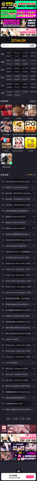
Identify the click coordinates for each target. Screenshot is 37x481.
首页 (8, 419)
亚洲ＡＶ (9, 60)
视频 (2, 62)
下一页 (22, 419)
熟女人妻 (9, 64)
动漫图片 (33, 76)
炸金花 (17, 56)
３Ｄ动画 (33, 60)
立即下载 (30, 477)
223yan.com (18, 41)
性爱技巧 (33, 87)
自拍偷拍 (17, 60)
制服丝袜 (9, 72)
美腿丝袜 (9, 79)
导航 (2, 93)
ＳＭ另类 (33, 64)
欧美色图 (25, 76)
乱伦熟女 (25, 72)
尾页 (28, 419)
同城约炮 (9, 92)
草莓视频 (25, 92)
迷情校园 (9, 87)
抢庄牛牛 (33, 56)
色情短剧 (17, 95)
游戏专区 (33, 53)
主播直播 (25, 64)
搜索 (32, 45)
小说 (2, 85)
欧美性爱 (33, 68)
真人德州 (17, 53)
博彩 (2, 54)
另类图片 (33, 79)
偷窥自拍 (9, 76)
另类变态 (33, 72)
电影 (2, 70)
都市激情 (9, 84)
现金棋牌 (25, 56)
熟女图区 (25, 79)
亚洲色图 (17, 76)
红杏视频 (9, 95)
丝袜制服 (17, 64)
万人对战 (25, 53)
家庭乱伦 (17, 84)
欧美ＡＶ (25, 60)
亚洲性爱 (9, 68)
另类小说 (17, 87)
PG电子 (9, 53)
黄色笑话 (25, 87)
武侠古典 (33, 84)
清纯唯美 (17, 79)
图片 (2, 77)
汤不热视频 (33, 92)
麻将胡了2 (9, 56)
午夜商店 (17, 92)
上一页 (15, 419)
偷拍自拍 (17, 68)
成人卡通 (25, 68)
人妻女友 (25, 84)
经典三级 (17, 72)
